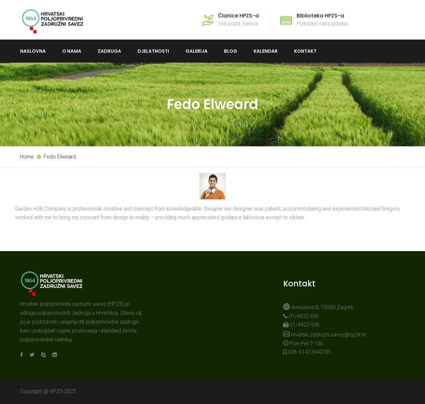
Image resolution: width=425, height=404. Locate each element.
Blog (230, 51)
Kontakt (305, 51)
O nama (71, 51)
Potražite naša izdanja (322, 19)
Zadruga (109, 51)
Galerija (197, 51)
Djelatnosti (153, 51)
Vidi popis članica (238, 19)
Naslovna (33, 51)
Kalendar (266, 51)
